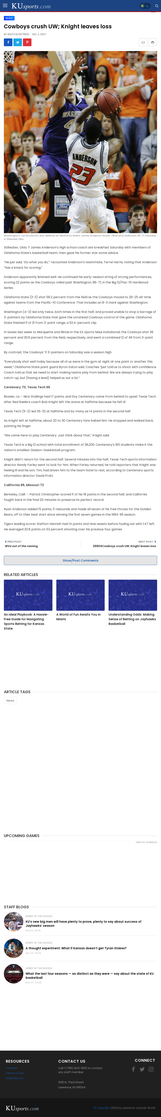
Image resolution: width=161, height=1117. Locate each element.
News (10, 700)
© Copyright (102, 1108)
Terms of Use (15, 1073)
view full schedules (146, 842)
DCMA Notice (14, 1078)
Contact (11, 1068)
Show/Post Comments (80, 560)
